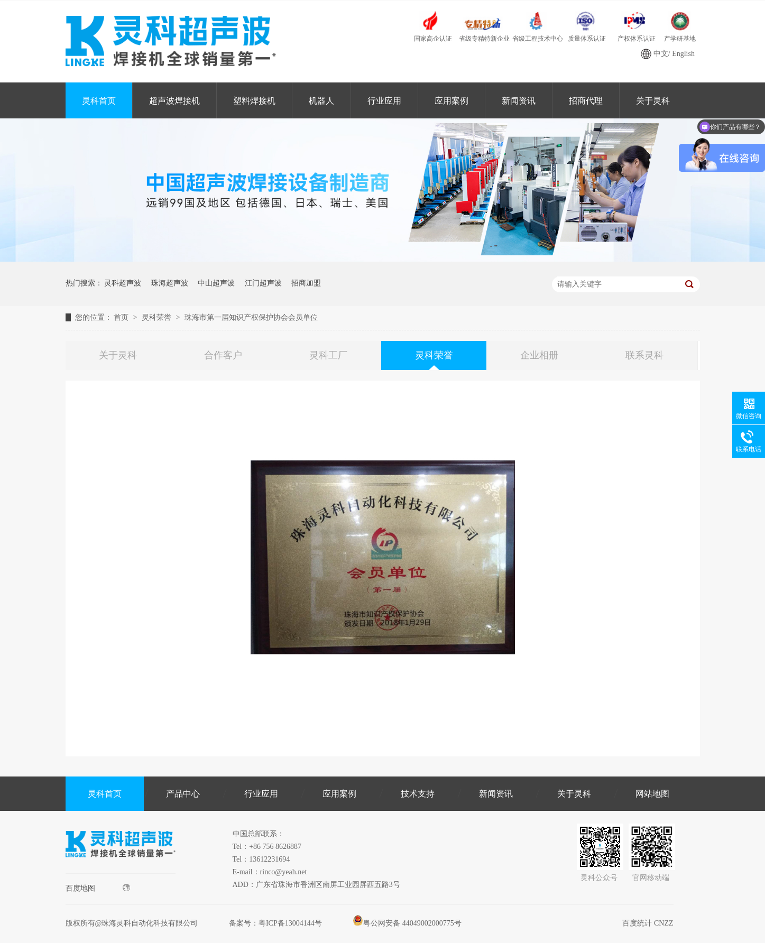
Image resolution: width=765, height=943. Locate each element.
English (683, 54)
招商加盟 (306, 283)
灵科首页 (99, 100)
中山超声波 (216, 283)
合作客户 (223, 355)
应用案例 (451, 100)
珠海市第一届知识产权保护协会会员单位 (251, 317)
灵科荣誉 (157, 317)
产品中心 (183, 793)
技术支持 (418, 793)
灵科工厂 (328, 355)
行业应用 (384, 100)
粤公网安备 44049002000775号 (407, 923)
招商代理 (586, 100)
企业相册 (539, 355)
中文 (660, 54)
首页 (122, 317)
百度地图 (98, 888)
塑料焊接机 (254, 100)
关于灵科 (653, 100)
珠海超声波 (169, 283)
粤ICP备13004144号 (290, 923)
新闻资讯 (519, 100)
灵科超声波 (122, 283)
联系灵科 (644, 355)
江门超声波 (263, 283)
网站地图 (652, 793)
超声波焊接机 (174, 100)
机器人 (321, 100)
